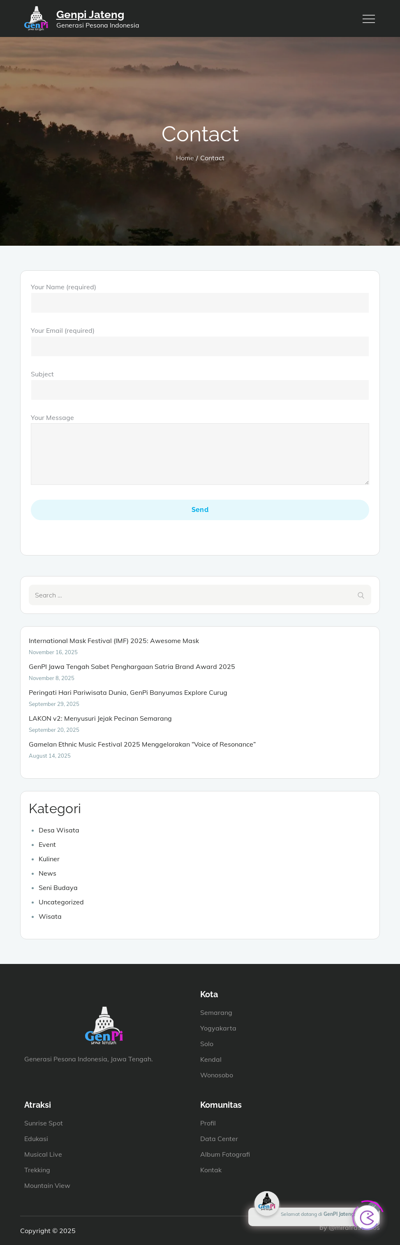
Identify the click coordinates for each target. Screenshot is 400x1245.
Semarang (216, 1012)
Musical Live (43, 1154)
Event (47, 844)
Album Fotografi (225, 1154)
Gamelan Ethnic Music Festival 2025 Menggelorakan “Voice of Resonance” (142, 744)
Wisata (50, 916)
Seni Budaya (58, 887)
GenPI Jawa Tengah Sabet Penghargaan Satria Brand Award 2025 (132, 666)
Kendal (211, 1059)
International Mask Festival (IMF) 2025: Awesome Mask (114, 640)
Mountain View (47, 1185)
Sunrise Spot (43, 1123)
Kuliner (49, 859)
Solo (206, 1044)
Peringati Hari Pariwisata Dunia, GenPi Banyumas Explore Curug (128, 692)
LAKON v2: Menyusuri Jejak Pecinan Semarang (100, 718)
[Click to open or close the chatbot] (367, 1215)
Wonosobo (216, 1075)
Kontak (211, 1170)
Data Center (219, 1138)
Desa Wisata (59, 830)
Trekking (37, 1170)
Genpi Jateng (90, 14)
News (47, 873)
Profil (208, 1123)
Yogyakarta (218, 1028)
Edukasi (36, 1138)
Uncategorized (61, 902)
